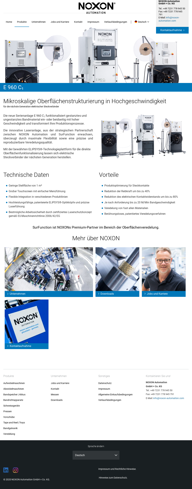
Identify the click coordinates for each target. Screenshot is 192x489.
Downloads (107, 293)
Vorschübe (9, 417)
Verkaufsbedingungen (115, 22)
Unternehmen (39, 22)
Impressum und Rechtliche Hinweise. (117, 469)
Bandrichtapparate (13, 400)
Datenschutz (105, 383)
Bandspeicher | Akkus (14, 394)
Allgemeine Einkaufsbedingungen (115, 394)
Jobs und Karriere (60, 22)
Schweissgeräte (11, 405)
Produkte (22, 22)
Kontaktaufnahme (171, 30)
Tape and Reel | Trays (14, 422)
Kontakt (78, 22)
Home (9, 22)
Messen (55, 394)
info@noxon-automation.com (168, 398)
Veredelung (9, 434)
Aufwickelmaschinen (14, 383)
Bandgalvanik (10, 428)
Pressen (7, 411)
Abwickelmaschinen (13, 388)
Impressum (93, 22)
